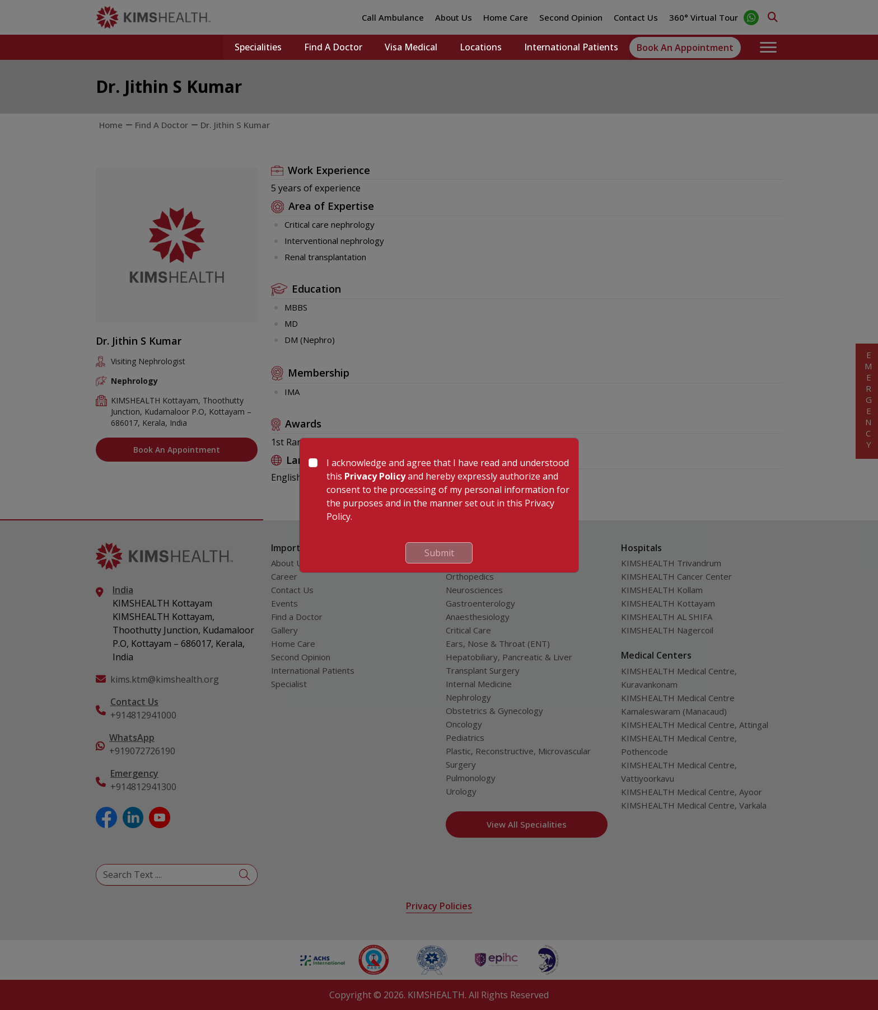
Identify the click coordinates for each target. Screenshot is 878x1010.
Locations (481, 47)
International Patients (571, 47)
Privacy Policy (374, 476)
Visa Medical (411, 47)
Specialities (258, 47)
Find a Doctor (333, 47)
